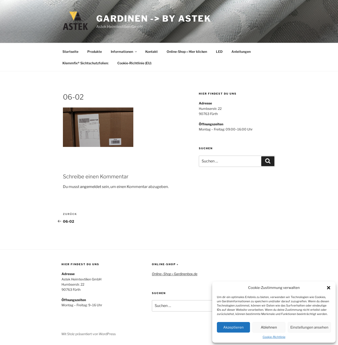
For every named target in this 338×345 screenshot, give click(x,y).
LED (219, 52)
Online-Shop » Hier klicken (187, 52)
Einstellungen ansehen (309, 327)
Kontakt (151, 52)
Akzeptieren (233, 327)
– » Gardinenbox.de (174, 274)
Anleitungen (241, 52)
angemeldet (90, 186)
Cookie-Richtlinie (274, 337)
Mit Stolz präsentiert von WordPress (88, 334)
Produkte (94, 52)
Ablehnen (269, 327)
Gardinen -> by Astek (153, 18)
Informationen (124, 52)
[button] (328, 287)
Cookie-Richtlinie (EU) (134, 63)
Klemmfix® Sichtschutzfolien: (85, 63)
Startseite (70, 52)
